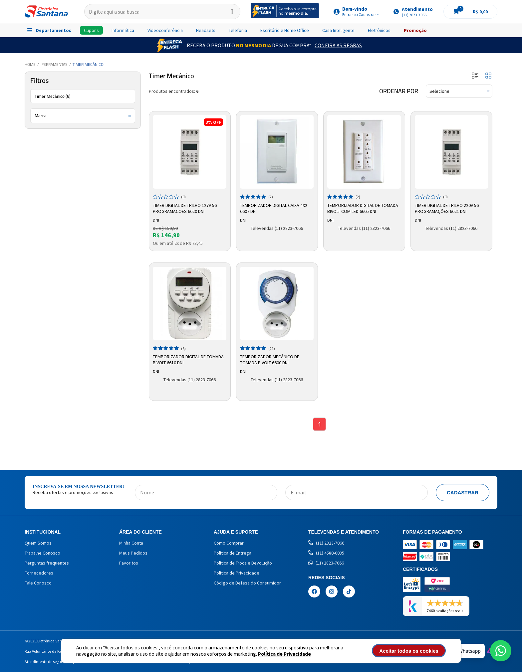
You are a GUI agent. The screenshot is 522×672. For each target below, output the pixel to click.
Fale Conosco (38, 583)
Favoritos (128, 563)
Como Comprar (229, 543)
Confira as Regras (338, 45)
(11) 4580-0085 (326, 553)
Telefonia (238, 30)
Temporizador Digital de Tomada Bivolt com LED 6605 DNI (363, 208)
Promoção (415, 30)
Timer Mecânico (88, 64)
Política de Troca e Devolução (243, 563)
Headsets (205, 30)
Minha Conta (131, 543)
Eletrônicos (379, 30)
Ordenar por (398, 91)
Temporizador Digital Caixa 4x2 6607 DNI (274, 208)
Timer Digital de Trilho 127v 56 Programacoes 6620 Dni (185, 208)
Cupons (91, 30)
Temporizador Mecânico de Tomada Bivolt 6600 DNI (270, 360)
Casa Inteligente (338, 30)
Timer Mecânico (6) (53, 96)
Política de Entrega (232, 553)
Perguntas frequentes (47, 563)
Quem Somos (38, 543)
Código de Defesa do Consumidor (247, 583)
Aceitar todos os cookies (409, 651)
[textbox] (162, 11)
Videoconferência (165, 30)
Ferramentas (55, 64)
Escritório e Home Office (284, 30)
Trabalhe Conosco (42, 553)
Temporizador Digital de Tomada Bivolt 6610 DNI (188, 360)
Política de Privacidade (284, 654)
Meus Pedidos (133, 553)
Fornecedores (39, 573)
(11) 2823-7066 (326, 543)
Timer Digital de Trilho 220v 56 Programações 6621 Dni (447, 208)
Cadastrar (462, 492)
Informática (123, 30)
